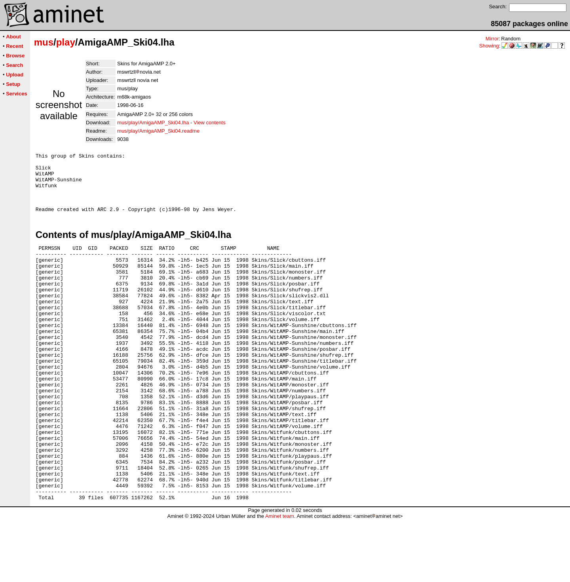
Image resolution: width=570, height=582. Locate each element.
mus (43, 42)
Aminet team (279, 579)
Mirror (492, 39)
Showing (489, 46)
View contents (210, 123)
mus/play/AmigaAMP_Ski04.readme (158, 131)
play (65, 42)
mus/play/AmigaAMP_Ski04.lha (153, 123)
